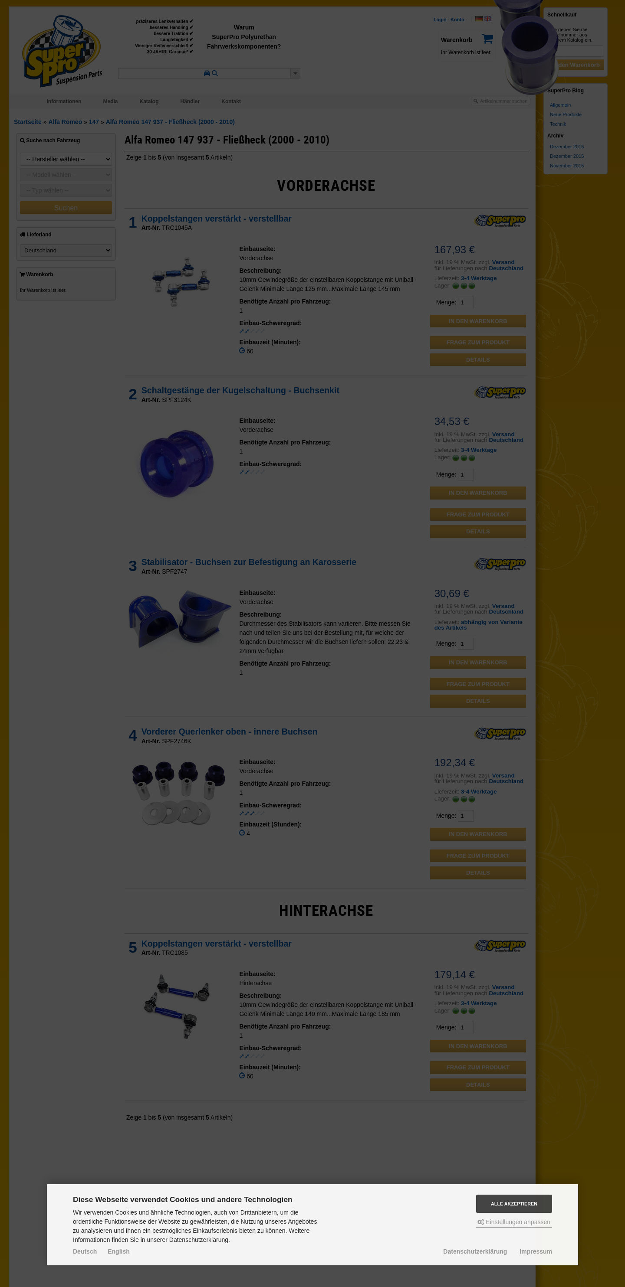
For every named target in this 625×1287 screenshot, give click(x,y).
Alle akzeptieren (514, 1203)
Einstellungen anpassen (513, 1221)
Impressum (536, 1251)
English (119, 1251)
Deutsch (85, 1251)
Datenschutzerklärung (475, 1251)
